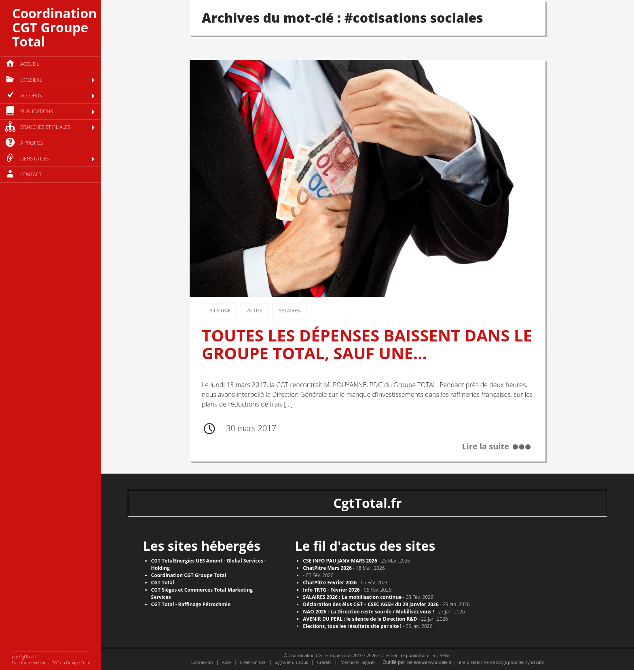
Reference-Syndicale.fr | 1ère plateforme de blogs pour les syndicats (475, 662)
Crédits (324, 662)
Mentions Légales (357, 662)
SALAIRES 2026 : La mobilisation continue (352, 597)
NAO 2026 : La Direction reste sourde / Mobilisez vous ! (368, 611)
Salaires (289, 310)
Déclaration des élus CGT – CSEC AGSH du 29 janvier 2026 (371, 604)
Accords (31, 95)
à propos (31, 142)
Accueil (29, 64)
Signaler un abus (291, 662)
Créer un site (253, 662)
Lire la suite (485, 446)
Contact (31, 174)
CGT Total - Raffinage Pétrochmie (191, 604)
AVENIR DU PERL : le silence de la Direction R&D (360, 618)
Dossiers (31, 79)
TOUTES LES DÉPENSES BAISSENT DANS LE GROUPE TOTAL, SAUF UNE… (367, 344)
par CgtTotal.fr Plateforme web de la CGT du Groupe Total (51, 660)
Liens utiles (34, 158)
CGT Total (162, 582)
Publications (36, 111)
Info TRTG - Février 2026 (331, 589)
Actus (254, 310)
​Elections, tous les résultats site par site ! (352, 626)
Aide (226, 662)
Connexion (202, 662)
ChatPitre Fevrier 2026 (330, 582)
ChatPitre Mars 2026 (327, 568)
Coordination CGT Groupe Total (54, 27)
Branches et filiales (45, 127)
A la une (219, 310)
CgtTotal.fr (367, 503)
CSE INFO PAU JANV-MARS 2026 (340, 560)
